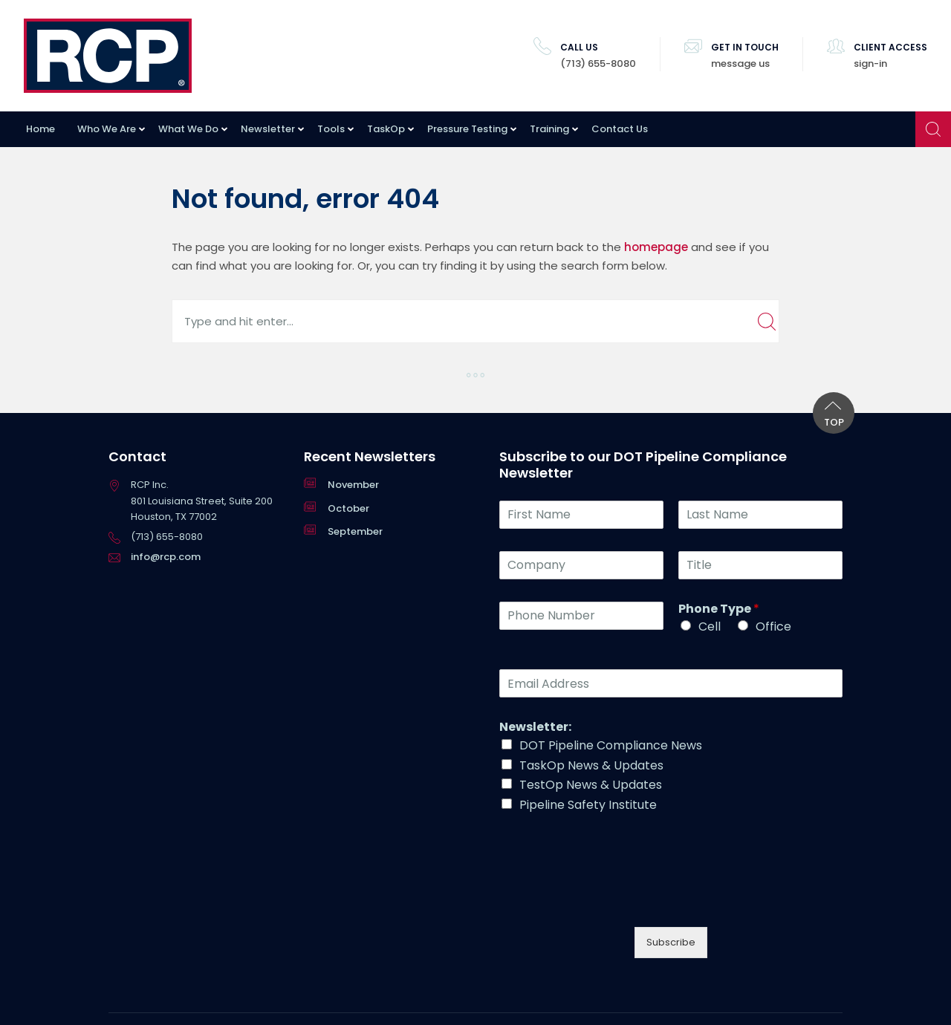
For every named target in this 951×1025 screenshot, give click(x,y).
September (355, 531)
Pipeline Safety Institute (588, 804)
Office (773, 626)
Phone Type (718, 609)
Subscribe (670, 942)
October (348, 508)
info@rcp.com (166, 557)
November (353, 485)
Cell (709, 626)
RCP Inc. (108, 56)
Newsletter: (535, 727)
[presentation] (612, 891)
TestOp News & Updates (590, 784)
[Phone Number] (581, 616)
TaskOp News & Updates (591, 765)
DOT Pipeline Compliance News (610, 745)
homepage (656, 247)
